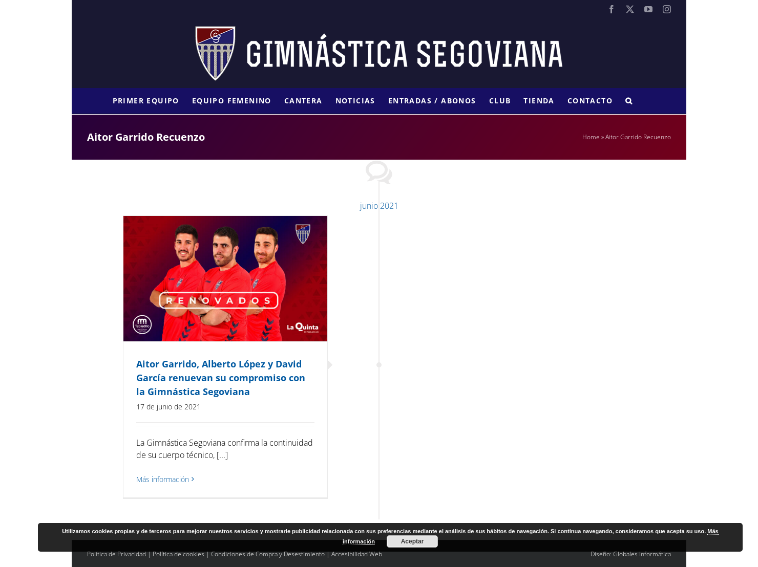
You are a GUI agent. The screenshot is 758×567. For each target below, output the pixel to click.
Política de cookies (178, 554)
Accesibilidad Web (356, 554)
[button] (629, 101)
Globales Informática (642, 554)
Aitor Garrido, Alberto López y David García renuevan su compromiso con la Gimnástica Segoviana (220, 378)
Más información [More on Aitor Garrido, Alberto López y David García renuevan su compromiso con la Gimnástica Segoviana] (162, 479)
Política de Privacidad (116, 554)
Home (591, 137)
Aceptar (412, 541)
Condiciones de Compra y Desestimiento (268, 554)
